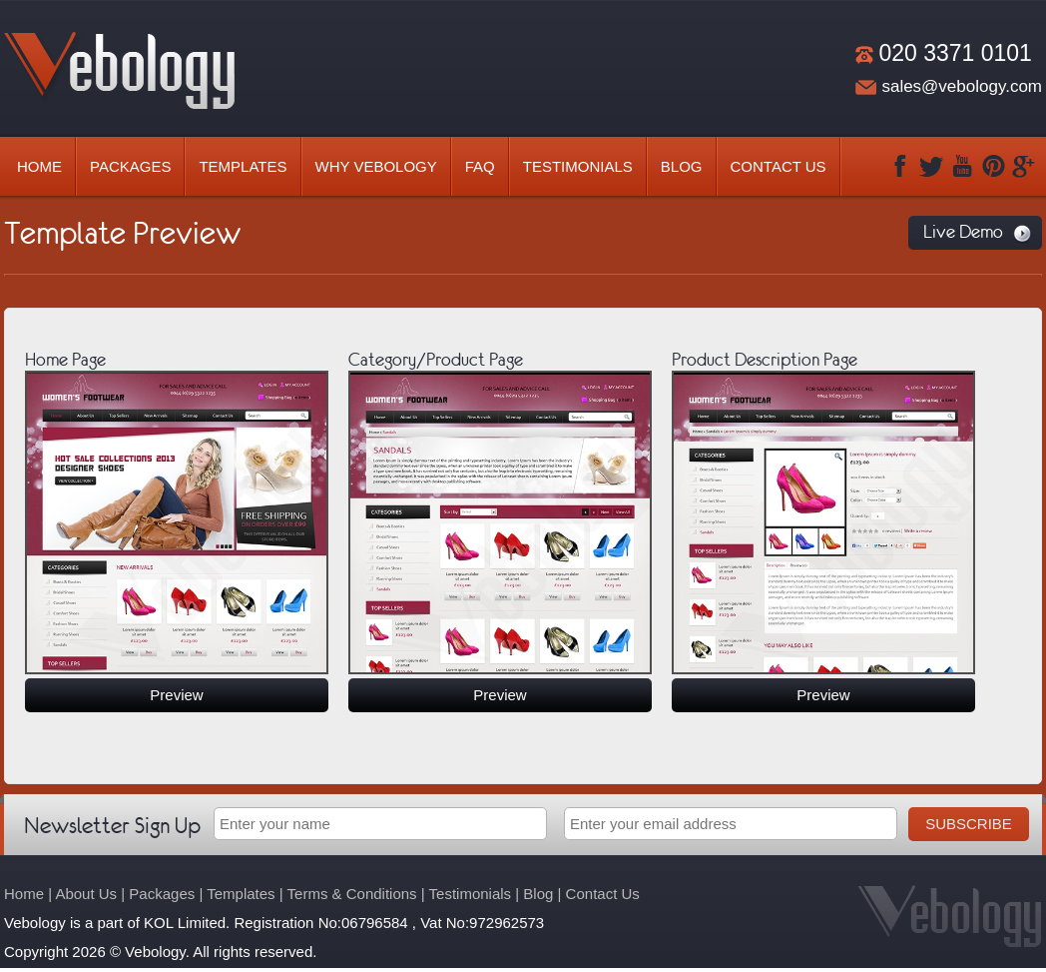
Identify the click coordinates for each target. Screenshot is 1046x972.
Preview (176, 694)
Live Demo (963, 232)
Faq (480, 166)
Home (39, 166)
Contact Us (778, 166)
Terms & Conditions (352, 893)
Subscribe (968, 823)
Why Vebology (376, 166)
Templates (242, 166)
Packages (130, 166)
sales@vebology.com (961, 86)
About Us (86, 893)
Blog (682, 166)
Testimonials (578, 166)
